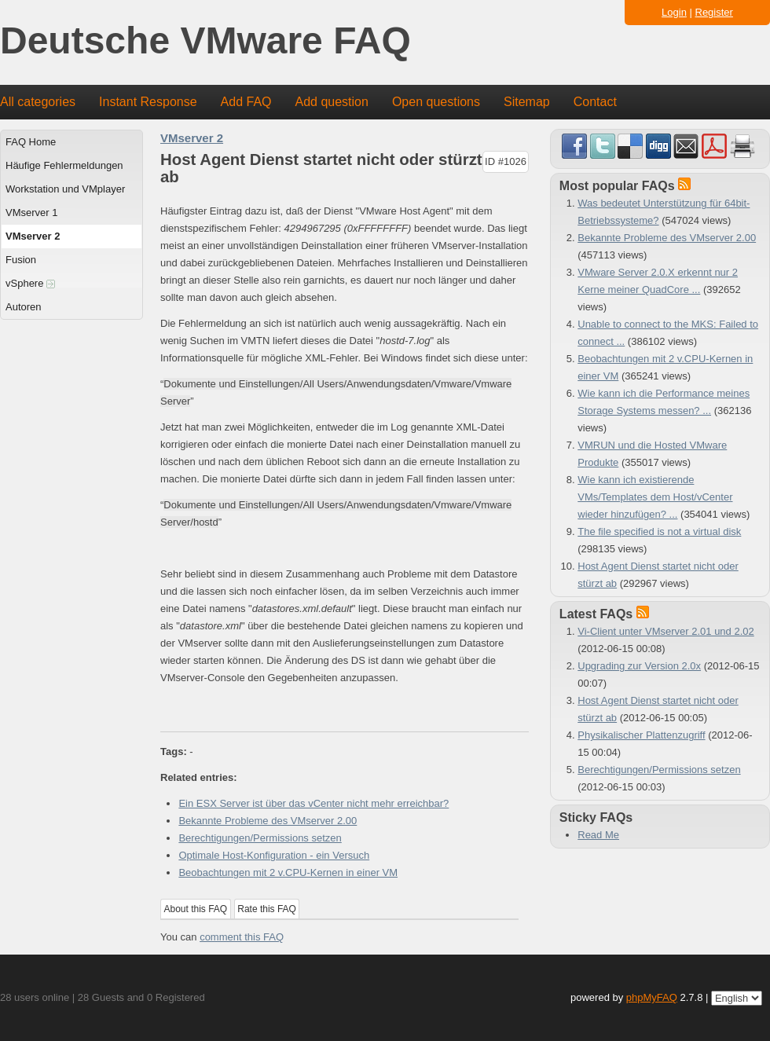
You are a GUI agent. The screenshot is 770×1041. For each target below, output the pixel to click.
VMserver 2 (33, 236)
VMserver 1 (31, 212)
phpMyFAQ (651, 997)
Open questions (436, 101)
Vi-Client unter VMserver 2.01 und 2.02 (666, 631)
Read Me (598, 835)
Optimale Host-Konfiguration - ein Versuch (273, 855)
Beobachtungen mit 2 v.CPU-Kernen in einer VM (288, 872)
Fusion (21, 260)
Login (674, 12)
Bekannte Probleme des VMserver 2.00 (267, 821)
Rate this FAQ (266, 909)
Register (714, 12)
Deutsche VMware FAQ (205, 41)
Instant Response (148, 101)
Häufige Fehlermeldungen (64, 165)
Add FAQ (246, 101)
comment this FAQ (242, 937)
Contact (595, 101)
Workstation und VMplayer (65, 189)
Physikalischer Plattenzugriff (641, 735)
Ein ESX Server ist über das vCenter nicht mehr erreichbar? (313, 803)
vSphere (30, 283)
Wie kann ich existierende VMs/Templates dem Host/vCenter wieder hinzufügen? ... (655, 497)
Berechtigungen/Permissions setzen (259, 838)
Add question (331, 101)
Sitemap (527, 101)
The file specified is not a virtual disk (659, 531)
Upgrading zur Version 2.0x (639, 666)
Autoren (24, 307)
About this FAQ (196, 909)
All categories (37, 101)
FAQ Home (31, 142)
